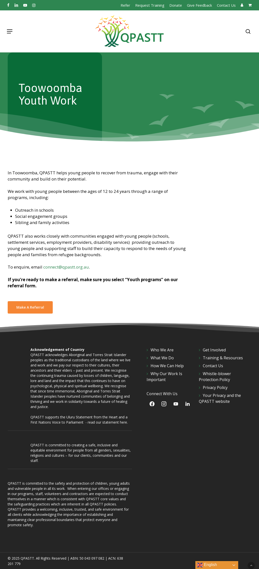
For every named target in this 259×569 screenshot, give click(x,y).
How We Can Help (167, 365)
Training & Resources (223, 358)
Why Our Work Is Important (164, 376)
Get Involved (214, 350)
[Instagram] (163, 403)
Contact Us (213, 365)
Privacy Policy (215, 387)
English (207, 565)
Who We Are (162, 350)
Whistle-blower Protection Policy (215, 376)
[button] (9, 31)
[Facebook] (152, 403)
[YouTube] (175, 403)
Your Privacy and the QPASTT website (220, 398)
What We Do (162, 358)
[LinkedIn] (187, 403)
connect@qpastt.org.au (66, 267)
